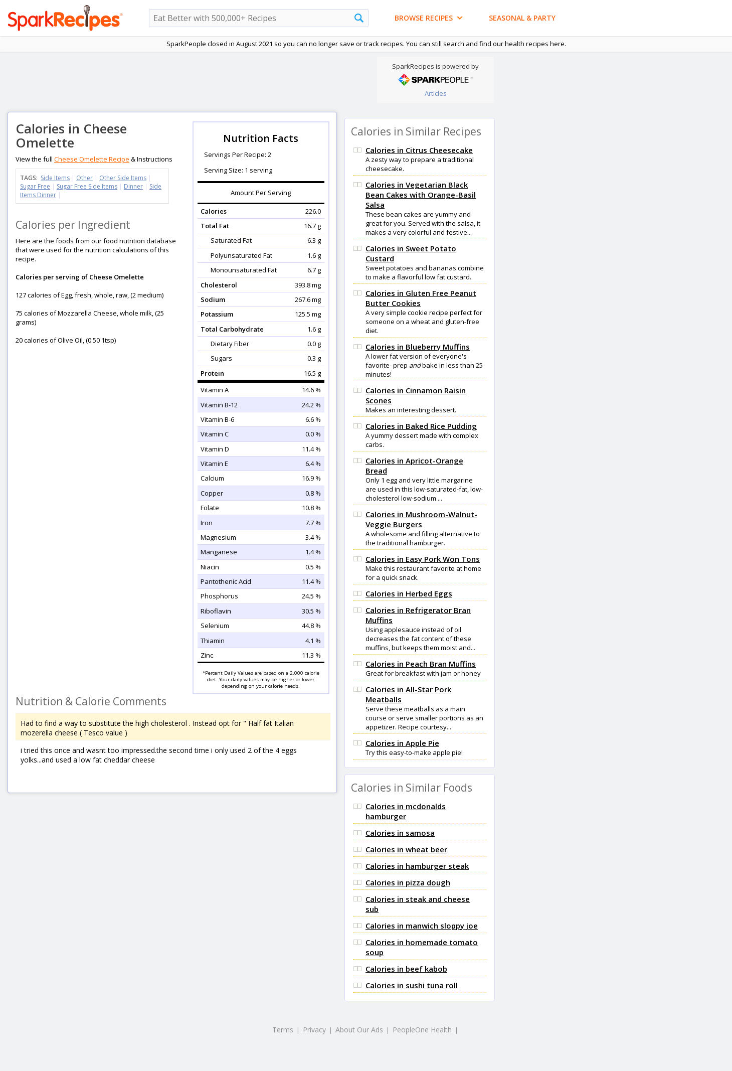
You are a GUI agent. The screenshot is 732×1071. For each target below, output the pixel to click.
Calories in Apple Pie (402, 743)
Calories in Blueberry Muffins (417, 347)
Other (84, 178)
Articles (436, 93)
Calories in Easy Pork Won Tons (422, 559)
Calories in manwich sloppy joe (421, 926)
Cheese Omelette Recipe (91, 159)
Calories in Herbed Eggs (408, 593)
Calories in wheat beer (406, 849)
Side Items (55, 178)
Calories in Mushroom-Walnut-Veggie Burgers (421, 519)
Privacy (314, 1029)
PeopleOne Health (422, 1029)
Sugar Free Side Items (87, 186)
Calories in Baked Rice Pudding (421, 426)
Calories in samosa (400, 833)
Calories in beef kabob (406, 969)
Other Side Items (122, 178)
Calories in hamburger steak (417, 866)
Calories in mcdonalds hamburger (405, 811)
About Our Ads (359, 1029)
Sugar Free (35, 186)
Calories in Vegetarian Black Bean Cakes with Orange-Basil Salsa (420, 195)
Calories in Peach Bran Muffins (420, 664)
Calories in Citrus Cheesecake (419, 150)
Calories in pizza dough (407, 882)
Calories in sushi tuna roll (411, 985)
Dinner (133, 186)
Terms (282, 1029)
